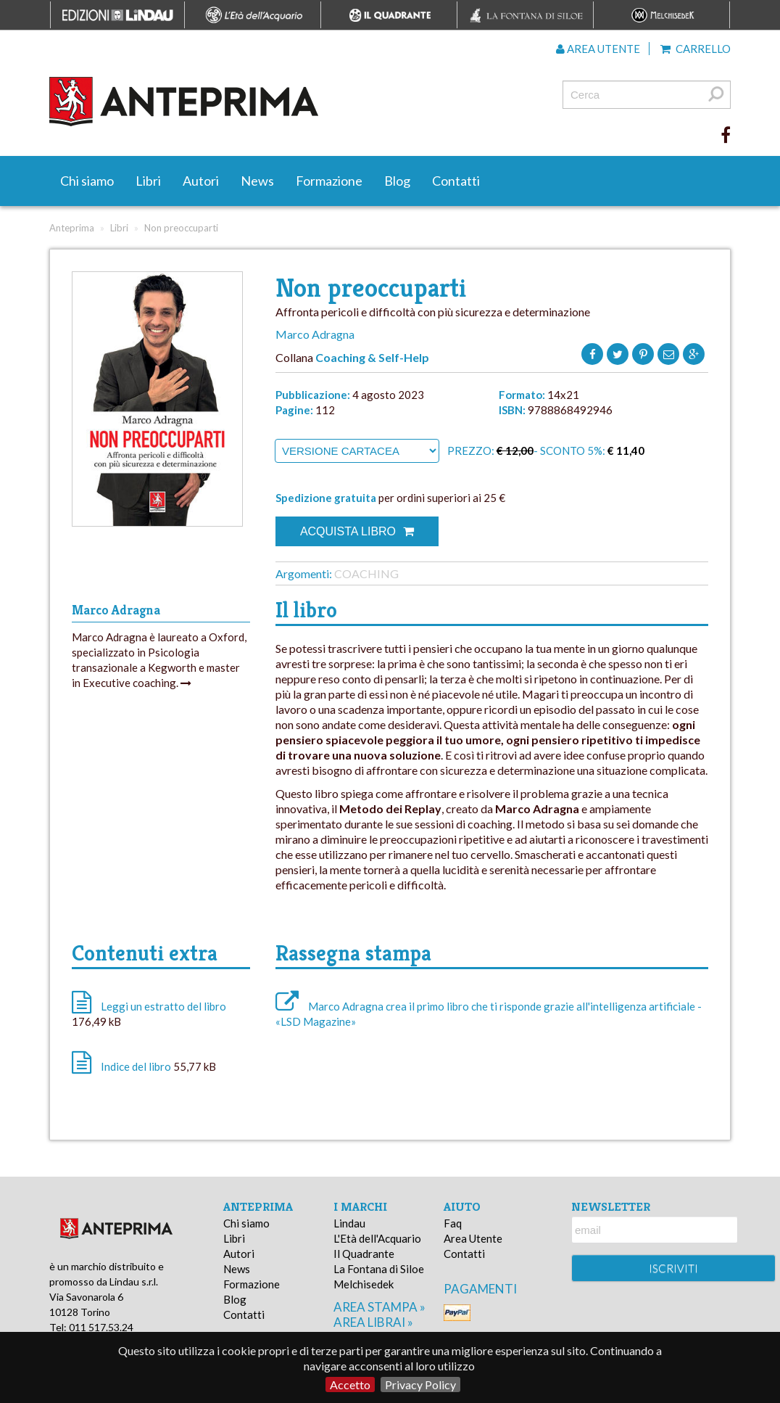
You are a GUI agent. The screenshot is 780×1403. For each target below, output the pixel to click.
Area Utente (473, 1238)
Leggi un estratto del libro (163, 1006)
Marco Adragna (314, 334)
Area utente (598, 48)
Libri (148, 181)
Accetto (350, 1384)
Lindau (349, 1223)
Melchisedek (363, 1284)
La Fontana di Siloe (378, 1268)
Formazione (329, 181)
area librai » (373, 1322)
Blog (397, 181)
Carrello (695, 48)
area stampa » (379, 1306)
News (257, 181)
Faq (453, 1223)
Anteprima (71, 228)
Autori (201, 181)
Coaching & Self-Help (372, 357)
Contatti (456, 181)
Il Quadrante (363, 1253)
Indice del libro (136, 1066)
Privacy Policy (420, 1384)
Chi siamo (87, 181)
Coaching (366, 573)
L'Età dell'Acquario (377, 1238)
